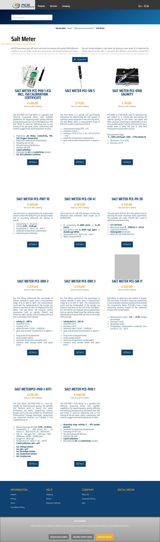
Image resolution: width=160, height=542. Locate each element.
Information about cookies (80, 530)
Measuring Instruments (84, 45)
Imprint (13, 511)
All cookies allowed (104, 536)
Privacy (13, 515)
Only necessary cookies (58, 536)
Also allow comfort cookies (82, 536)
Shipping (49, 511)
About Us (85, 511)
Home (69, 45)
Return (49, 515)
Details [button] (33, 179)
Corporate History (88, 515)
